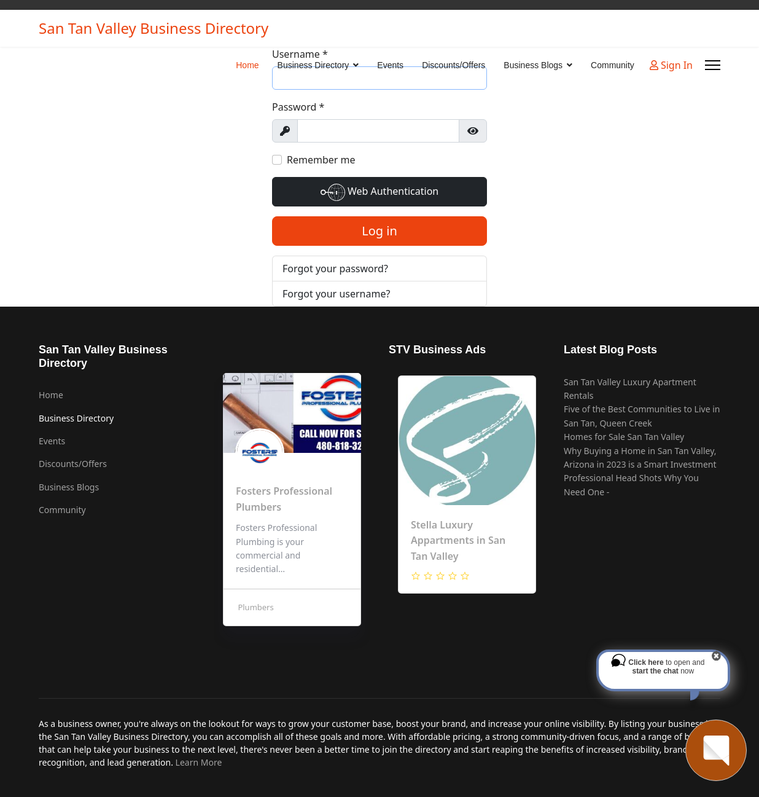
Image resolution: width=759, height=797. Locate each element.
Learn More (199, 762)
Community (612, 65)
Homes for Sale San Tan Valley (624, 436)
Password (298, 107)
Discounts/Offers (453, 65)
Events (390, 65)
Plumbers (255, 607)
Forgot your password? (335, 268)
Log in (379, 230)
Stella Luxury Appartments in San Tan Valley (458, 540)
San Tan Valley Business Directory (153, 28)
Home (247, 65)
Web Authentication (379, 192)
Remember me (321, 160)
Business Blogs (533, 65)
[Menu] (712, 65)
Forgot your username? (336, 293)
